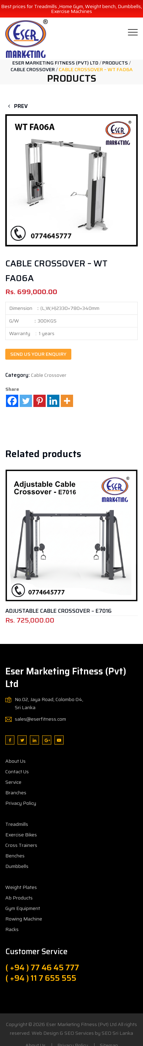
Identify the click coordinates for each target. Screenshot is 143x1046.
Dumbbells (16, 866)
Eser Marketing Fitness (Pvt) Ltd (81, 1024)
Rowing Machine (23, 919)
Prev (16, 106)
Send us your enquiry (38, 354)
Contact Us (17, 771)
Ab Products (19, 898)
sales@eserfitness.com (40, 719)
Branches (15, 792)
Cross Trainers (21, 845)
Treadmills (16, 824)
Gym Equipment (22, 908)
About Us (15, 761)
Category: (17, 375)
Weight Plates (21, 887)
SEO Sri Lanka (117, 1033)
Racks (12, 929)
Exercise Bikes (21, 834)
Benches (15, 856)
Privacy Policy (20, 803)
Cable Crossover (48, 375)
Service (13, 782)
